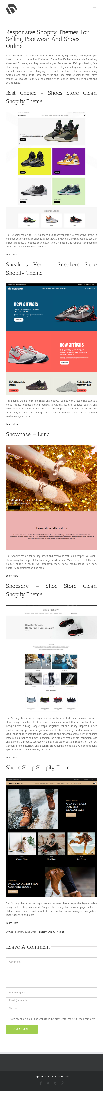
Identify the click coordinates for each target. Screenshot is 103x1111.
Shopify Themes (56, 931)
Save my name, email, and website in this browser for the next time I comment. (53, 1019)
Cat (11, 931)
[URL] (51, 1008)
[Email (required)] (51, 1000)
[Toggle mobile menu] (95, 6)
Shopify (43, 931)
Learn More (12, 254)
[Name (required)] (51, 992)
